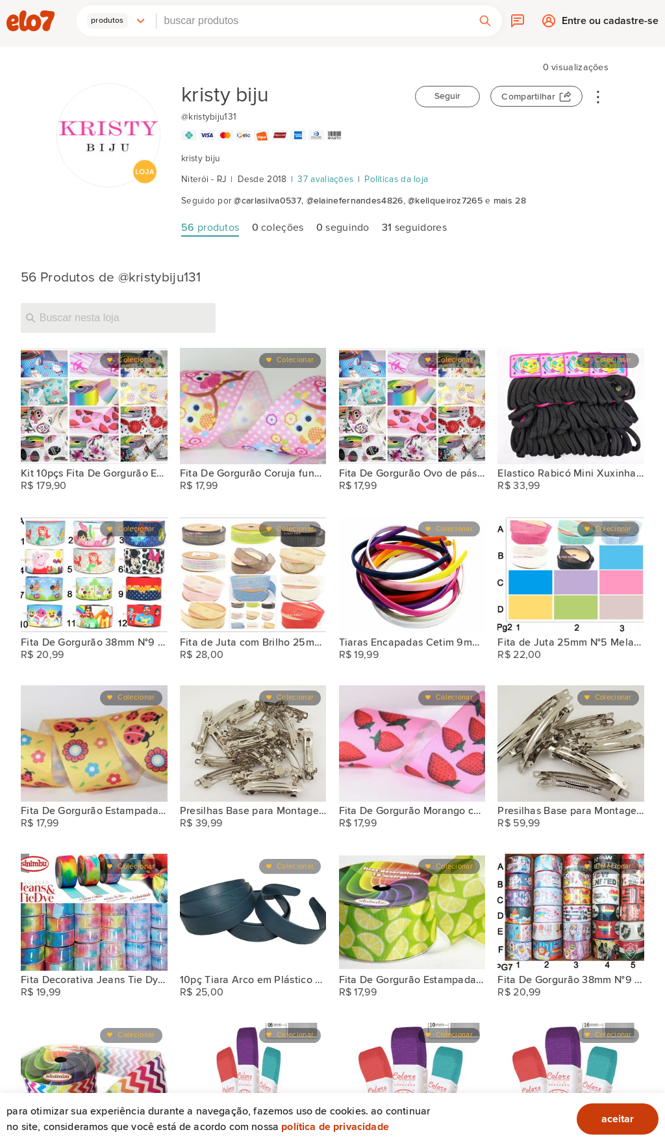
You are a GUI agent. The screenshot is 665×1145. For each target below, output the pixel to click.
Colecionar (136, 359)
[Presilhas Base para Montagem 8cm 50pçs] (570, 743)
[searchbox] (312, 20)
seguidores (414, 227)
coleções (278, 227)
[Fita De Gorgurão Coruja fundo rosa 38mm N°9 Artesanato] (253, 406)
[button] (116, 20)
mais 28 (510, 200)
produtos (210, 227)
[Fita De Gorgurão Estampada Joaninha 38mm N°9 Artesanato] (94, 743)
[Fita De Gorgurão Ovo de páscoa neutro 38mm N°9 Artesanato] (412, 406)
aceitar (617, 1119)
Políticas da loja (396, 179)
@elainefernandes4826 (355, 200)
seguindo (343, 227)
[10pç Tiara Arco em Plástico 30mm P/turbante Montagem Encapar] (253, 912)
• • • (598, 96)
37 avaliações (325, 179)
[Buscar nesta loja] (118, 318)
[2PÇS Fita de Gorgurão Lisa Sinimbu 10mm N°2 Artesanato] (412, 1081)
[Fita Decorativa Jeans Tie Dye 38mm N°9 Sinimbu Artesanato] (94, 912)
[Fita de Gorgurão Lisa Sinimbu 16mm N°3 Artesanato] (570, 1081)
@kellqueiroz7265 (445, 200)
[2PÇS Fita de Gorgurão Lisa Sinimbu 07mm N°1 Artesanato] (253, 1081)
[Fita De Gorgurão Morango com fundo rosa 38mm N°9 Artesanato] (412, 743)
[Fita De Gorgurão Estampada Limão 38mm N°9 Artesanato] (412, 912)
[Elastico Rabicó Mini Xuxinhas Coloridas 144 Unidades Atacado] (570, 406)
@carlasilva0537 (267, 200)
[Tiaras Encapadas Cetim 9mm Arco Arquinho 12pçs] (412, 574)
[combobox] (312, 20)
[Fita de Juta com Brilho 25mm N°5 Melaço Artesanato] (253, 574)
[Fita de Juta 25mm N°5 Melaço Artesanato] (570, 574)
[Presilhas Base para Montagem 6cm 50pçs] (253, 743)
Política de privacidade (335, 1127)
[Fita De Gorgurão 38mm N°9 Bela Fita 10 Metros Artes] (94, 574)
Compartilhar (528, 96)
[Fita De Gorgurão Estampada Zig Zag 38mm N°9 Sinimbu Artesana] (94, 1081)
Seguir (447, 96)
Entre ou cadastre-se (610, 24)
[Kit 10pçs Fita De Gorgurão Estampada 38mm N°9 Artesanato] (94, 406)
